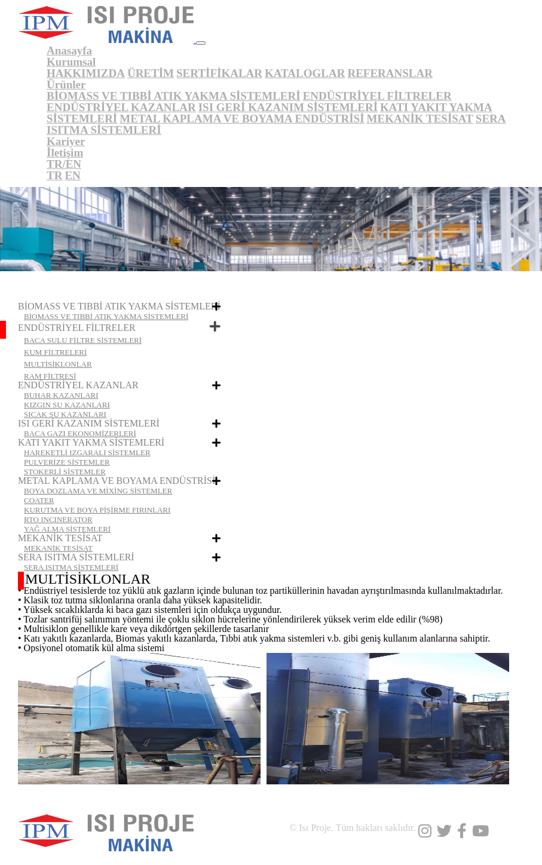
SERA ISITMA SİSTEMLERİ (76, 557)
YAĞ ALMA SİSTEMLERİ (67, 528)
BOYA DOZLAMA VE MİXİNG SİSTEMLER (98, 490)
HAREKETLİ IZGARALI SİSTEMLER (87, 452)
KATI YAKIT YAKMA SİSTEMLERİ (91, 442)
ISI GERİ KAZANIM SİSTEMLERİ (288, 107)
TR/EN (64, 164)
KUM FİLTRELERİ (55, 352)
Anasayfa (69, 50)
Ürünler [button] (66, 84)
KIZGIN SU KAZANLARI (67, 404)
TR (54, 175)
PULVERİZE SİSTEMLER (67, 462)
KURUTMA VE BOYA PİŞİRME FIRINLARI (97, 509)
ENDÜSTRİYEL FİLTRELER (377, 96)
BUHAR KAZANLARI (61, 395)
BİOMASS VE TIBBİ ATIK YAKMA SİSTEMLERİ (174, 96)
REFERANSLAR (390, 73)
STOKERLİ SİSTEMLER (65, 471)
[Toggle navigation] (201, 43)
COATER (39, 500)
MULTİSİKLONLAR (58, 364)
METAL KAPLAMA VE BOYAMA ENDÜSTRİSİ (242, 118)
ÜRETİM (150, 73)
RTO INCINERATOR (58, 519)
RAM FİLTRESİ (50, 376)
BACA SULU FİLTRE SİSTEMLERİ (83, 340)
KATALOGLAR (305, 73)
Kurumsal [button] (71, 62)
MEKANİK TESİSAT (420, 118)
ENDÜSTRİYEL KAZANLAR (121, 107)
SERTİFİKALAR (219, 73)
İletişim (65, 152)
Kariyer (66, 141)
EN (72, 175)
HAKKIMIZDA (86, 73)
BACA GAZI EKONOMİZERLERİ (80, 433)
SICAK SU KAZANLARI (65, 414)
